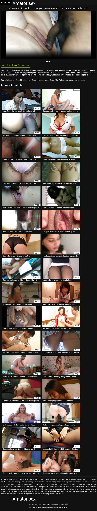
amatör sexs (20, 489)
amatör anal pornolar (47, 480)
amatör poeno (67, 482)
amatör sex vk (11, 489)
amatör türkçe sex (25, 494)
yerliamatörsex (79, 80)
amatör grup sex (30, 482)
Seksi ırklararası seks (40, 80)
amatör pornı (33, 484)
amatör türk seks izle (67, 492)
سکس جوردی (41, 504)
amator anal (22, 480)
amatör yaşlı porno (47, 494)
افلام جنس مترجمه (61, 504)
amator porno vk (17, 487)
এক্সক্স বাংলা (33, 504)
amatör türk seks (54, 492)
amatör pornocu (30, 487)
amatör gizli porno (89, 480)
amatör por (86, 482)
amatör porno (43, 484)
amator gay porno (75, 480)
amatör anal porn (33, 480)
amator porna (23, 484)
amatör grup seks (17, 482)
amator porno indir (69, 484)
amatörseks (59, 494)
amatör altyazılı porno (9, 480)
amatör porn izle (11, 484)
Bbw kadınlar (25, 80)
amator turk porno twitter (23, 492)
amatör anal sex (62, 480)
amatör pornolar (42, 487)
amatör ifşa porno (55, 482)
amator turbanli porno (69, 489)
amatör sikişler (43, 489)
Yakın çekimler (66, 80)
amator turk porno (83, 489)
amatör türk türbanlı (11, 494)
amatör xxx (36, 494)
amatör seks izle (66, 487)
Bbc (17, 80)
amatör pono (77, 482)
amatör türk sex (81, 492)
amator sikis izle (32, 489)
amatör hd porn (42, 482)
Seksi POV (54, 80)
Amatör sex (51, 504)
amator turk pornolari (39, 492)
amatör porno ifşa (55, 484)
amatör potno (54, 487)
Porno (13, 8)
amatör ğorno (6, 482)
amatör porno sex (83, 484)
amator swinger (54, 489)
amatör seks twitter (80, 487)
